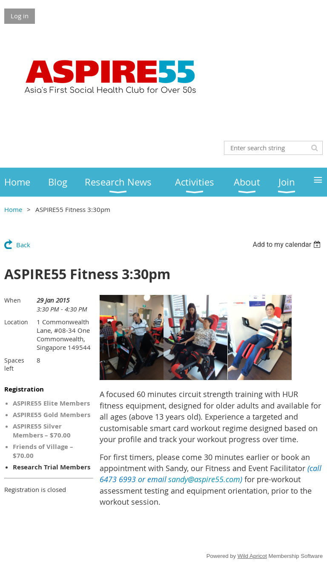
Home (13, 209)
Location (16, 322)
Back (23, 244)
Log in (20, 15)
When (12, 300)
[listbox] (287, 244)
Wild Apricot (252, 556)
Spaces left (14, 364)
